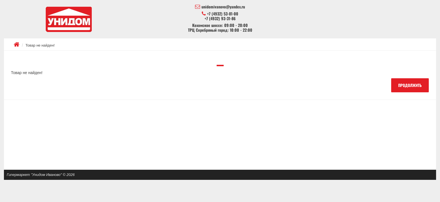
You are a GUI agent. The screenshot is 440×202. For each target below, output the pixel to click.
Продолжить (410, 85)
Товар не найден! (40, 45)
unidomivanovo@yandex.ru (220, 6)
